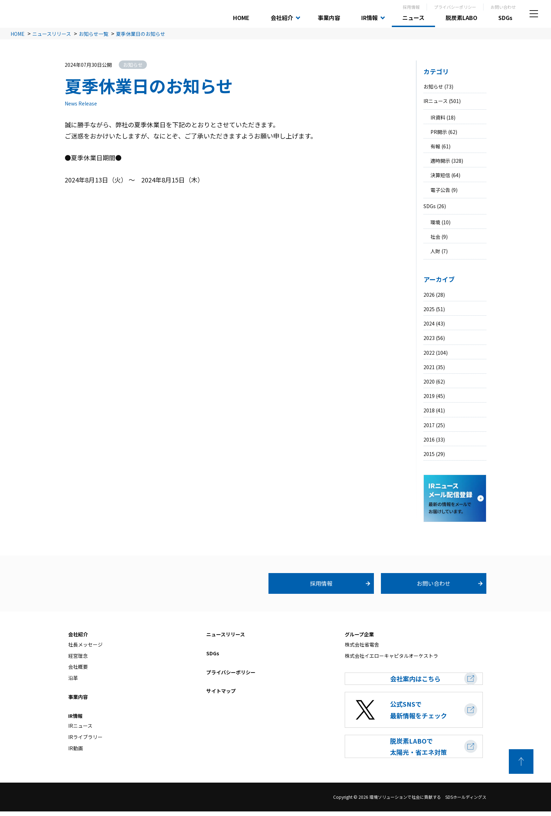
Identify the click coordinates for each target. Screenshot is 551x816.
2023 (429, 337)
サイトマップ (221, 691)
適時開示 (440, 160)
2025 (429, 309)
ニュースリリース (225, 634)
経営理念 (78, 655)
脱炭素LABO (461, 17)
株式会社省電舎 (362, 644)
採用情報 (411, 7)
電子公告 (440, 189)
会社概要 (78, 666)
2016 (429, 439)
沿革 (73, 677)
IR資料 (437, 117)
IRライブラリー (85, 736)
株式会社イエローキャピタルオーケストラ (391, 655)
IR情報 (369, 17)
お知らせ (433, 86)
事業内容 (329, 17)
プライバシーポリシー (455, 7)
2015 (429, 453)
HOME (241, 17)
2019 (429, 395)
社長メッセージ (85, 644)
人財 (435, 251)
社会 (435, 236)
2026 (429, 294)
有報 (435, 146)
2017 (429, 425)
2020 (429, 381)
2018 (429, 410)
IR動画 (75, 748)
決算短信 (440, 175)
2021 (429, 367)
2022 (429, 352)
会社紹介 (282, 17)
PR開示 (438, 131)
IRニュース (435, 100)
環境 (435, 222)
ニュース (413, 17)
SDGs (505, 17)
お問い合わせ (503, 7)
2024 (429, 323)
